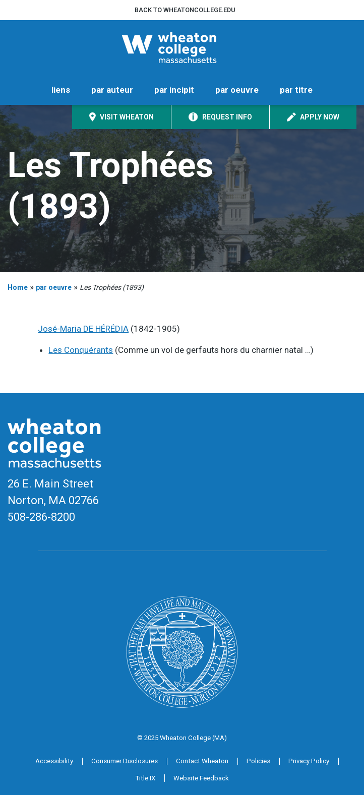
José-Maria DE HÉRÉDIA (83, 329)
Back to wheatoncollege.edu (185, 10)
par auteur (112, 90)
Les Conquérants (80, 350)
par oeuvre (237, 90)
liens (60, 90)
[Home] (182, 47)
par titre (296, 90)
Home (18, 287)
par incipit (174, 90)
